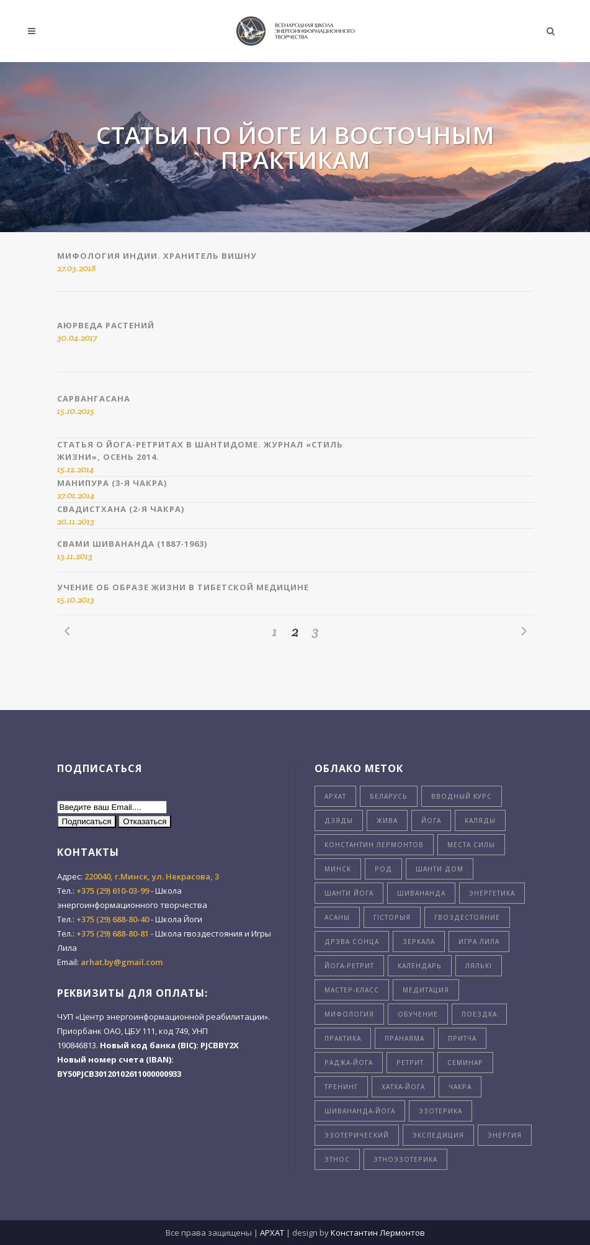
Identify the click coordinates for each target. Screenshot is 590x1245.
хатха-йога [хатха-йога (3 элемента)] (403, 1086)
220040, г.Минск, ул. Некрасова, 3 (151, 876)
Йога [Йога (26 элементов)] (431, 820)
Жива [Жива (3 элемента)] (387, 820)
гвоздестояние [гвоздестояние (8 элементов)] (467, 917)
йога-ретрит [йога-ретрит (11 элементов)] (349, 965)
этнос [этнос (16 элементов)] (337, 1159)
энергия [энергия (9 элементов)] (505, 1135)
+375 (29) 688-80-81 (112, 933)
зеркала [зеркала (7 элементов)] (419, 941)
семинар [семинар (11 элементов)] (465, 1062)
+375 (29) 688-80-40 (112, 919)
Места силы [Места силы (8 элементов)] (471, 844)
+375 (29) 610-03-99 (112, 890)
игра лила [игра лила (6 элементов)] (478, 941)
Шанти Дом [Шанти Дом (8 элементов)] (439, 869)
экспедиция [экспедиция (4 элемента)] (438, 1135)
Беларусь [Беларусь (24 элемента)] (389, 796)
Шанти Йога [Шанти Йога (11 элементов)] (348, 893)
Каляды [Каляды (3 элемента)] (480, 820)
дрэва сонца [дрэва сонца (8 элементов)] (351, 941)
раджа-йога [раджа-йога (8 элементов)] (348, 1062)
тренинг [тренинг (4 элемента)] (341, 1086)
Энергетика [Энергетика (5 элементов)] (492, 893)
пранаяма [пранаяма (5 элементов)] (404, 1038)
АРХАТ (272, 1232)
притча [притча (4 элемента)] (462, 1038)
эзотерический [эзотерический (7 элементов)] (356, 1135)
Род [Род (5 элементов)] (383, 869)
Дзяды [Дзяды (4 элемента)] (338, 820)
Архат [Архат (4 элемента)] (335, 796)
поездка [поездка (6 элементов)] (479, 1014)
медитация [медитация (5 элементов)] (426, 990)
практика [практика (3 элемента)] (342, 1038)
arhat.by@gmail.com (122, 962)
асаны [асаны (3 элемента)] (337, 917)
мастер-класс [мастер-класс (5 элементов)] (351, 990)
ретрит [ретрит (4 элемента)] (410, 1062)
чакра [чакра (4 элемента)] (460, 1086)
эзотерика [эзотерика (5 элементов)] (440, 1111)
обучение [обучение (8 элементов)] (418, 1014)
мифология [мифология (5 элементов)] (349, 1014)
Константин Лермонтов (378, 1232)
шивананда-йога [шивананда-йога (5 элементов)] (359, 1111)
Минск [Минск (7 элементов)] (337, 869)
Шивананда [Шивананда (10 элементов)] (421, 893)
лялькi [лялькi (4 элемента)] (478, 965)
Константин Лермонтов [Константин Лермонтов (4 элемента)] (374, 844)
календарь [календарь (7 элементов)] (420, 965)
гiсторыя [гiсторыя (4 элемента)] (392, 917)
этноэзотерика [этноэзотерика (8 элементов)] (405, 1159)
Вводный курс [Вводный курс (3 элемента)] (461, 796)
